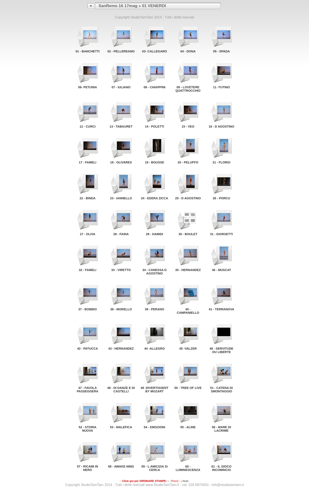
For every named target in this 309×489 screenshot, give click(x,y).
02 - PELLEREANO (121, 51)
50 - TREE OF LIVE (187, 388)
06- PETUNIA (87, 87)
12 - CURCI (87, 126)
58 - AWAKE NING (121, 466)
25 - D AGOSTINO (188, 198)
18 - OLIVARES (121, 162)
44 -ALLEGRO (154, 348)
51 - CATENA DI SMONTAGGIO (221, 389)
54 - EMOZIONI (154, 427)
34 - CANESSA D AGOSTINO (154, 271)
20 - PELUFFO (188, 162)
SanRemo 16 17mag (117, 5)
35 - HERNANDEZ (188, 270)
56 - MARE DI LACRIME (221, 428)
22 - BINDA (87, 198)
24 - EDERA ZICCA (154, 198)
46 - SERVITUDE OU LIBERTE (221, 350)
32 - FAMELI (87, 270)
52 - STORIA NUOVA (88, 428)
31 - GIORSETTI (221, 234)
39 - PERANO (154, 309)
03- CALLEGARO (154, 51)
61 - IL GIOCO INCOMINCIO (221, 468)
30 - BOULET (188, 234)
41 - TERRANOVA (221, 309)
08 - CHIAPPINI (154, 87)
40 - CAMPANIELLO (188, 311)
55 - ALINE (187, 427)
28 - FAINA (121, 234)
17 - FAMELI (87, 162)
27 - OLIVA (87, 234)
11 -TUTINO (221, 87)
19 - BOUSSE (154, 162)
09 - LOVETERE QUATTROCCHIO (188, 88)
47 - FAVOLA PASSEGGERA (87, 389)
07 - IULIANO (121, 87)
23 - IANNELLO (121, 198)
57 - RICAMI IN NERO (87, 468)
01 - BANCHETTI (88, 51)
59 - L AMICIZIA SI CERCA (154, 468)
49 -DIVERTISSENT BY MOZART (154, 389)
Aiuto (185, 481)
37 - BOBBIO (87, 309)
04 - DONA (187, 51)
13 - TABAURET (121, 126)
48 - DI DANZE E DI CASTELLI (121, 389)
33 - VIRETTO (121, 270)
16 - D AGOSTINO (221, 126)
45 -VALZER (188, 348)
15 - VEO (188, 126)
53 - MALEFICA (121, 427)
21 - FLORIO (221, 162)
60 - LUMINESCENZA (188, 468)
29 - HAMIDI (154, 234)
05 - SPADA (221, 51)
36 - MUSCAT (221, 270)
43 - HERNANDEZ (121, 348)
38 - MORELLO (121, 309)
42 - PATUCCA (87, 348)
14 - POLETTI (154, 126)
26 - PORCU (221, 198)
